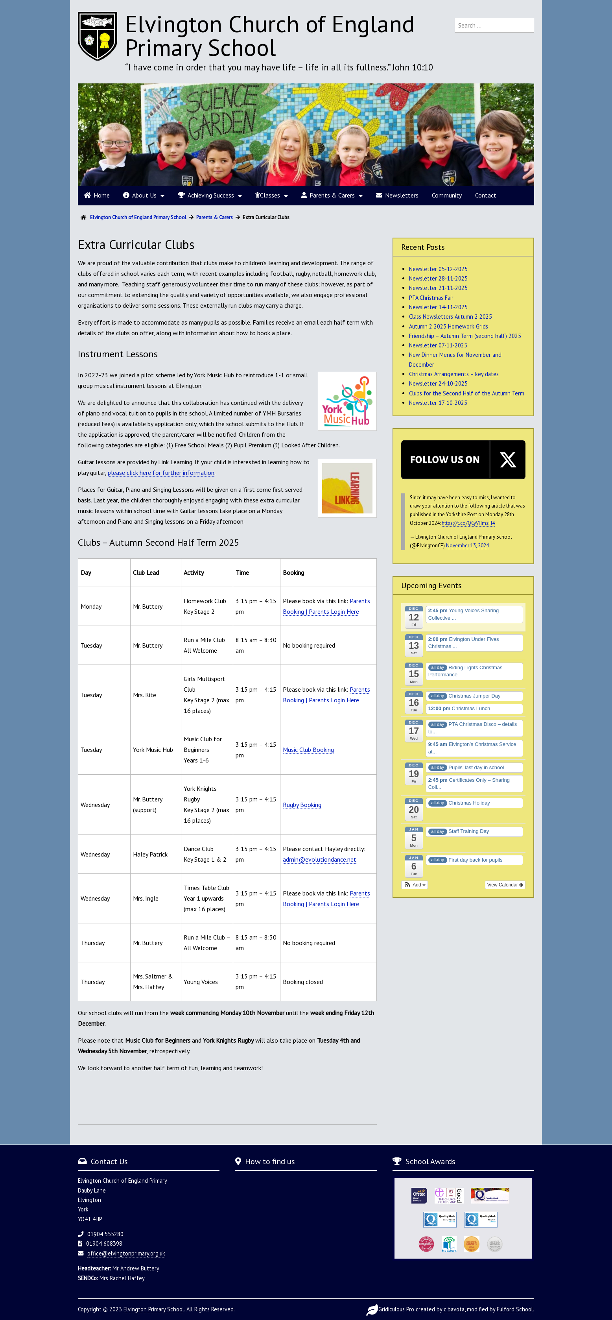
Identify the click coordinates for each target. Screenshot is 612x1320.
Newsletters (397, 195)
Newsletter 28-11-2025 (438, 278)
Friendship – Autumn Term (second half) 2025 (465, 336)
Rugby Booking (302, 805)
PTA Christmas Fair (431, 297)
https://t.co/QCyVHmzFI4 (468, 523)
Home (97, 195)
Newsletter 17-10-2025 (438, 402)
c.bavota (454, 1309)
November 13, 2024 (467, 545)
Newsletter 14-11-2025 (438, 307)
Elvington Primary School (154, 1309)
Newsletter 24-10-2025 (438, 383)
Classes (267, 195)
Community (447, 195)
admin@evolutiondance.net (319, 859)
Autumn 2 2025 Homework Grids (448, 326)
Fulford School (515, 1309)
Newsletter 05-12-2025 (438, 269)
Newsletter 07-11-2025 (438, 345)
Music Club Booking (308, 749)
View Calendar (505, 885)
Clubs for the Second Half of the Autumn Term (466, 393)
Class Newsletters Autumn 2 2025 (450, 316)
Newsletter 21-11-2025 (438, 288)
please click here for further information (161, 472)
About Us (140, 195)
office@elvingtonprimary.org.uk (126, 1253)
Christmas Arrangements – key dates (454, 374)
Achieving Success (206, 195)
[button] (415, 885)
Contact (485, 195)
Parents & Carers (328, 195)
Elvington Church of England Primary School (270, 35)
